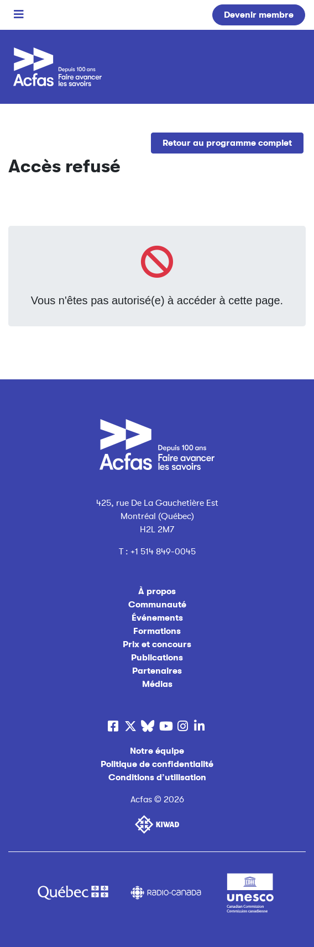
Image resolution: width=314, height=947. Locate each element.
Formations (157, 631)
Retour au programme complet (227, 143)
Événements (157, 618)
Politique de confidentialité (157, 764)
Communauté (157, 605)
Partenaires (157, 671)
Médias (157, 684)
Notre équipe (157, 751)
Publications (157, 658)
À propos (157, 591)
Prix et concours (157, 644)
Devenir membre (259, 15)
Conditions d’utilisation (157, 777)
